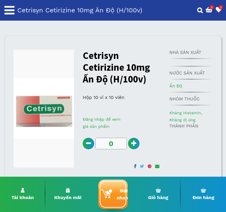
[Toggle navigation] (9, 10)
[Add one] (133, 143)
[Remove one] (88, 143)
